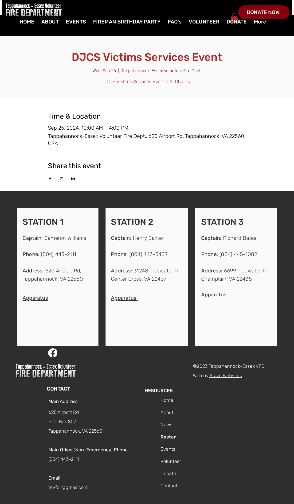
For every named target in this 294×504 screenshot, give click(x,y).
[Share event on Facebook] (50, 178)
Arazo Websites (225, 375)
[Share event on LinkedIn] (73, 178)
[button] (35, 297)
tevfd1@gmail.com (68, 487)
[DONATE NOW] (264, 12)
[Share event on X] (61, 178)
